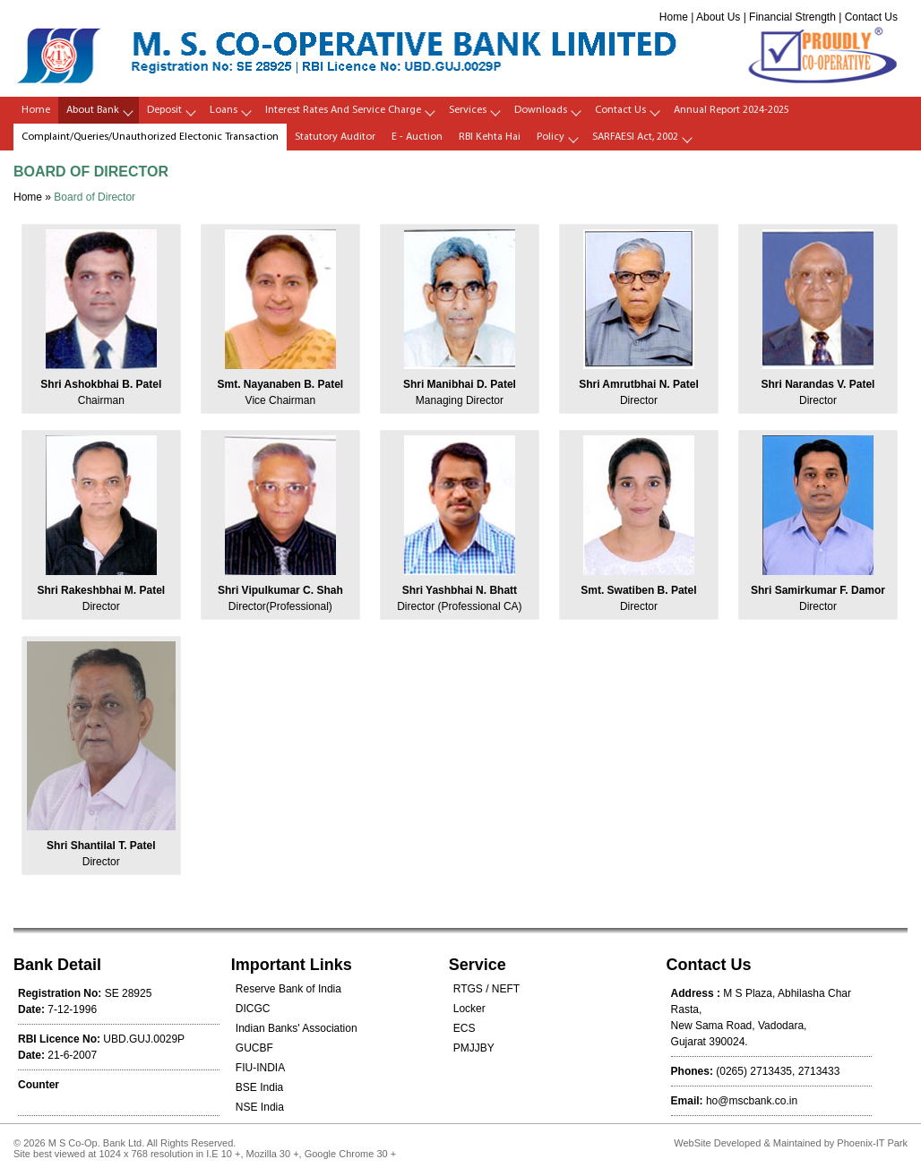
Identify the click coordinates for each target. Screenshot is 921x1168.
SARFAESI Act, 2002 (635, 137)
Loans (223, 110)
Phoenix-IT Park (872, 1143)
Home (673, 17)
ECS (464, 1028)
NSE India (260, 1107)
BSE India (259, 1087)
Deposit (164, 110)
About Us (718, 17)
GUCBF (254, 1048)
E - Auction (417, 137)
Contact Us (871, 17)
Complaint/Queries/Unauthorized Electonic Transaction (150, 137)
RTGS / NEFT (486, 989)
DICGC (253, 1008)
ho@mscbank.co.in (751, 1101)
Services (467, 110)
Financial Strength (792, 17)
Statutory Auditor (335, 137)
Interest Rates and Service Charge (343, 110)
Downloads (540, 110)
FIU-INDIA (260, 1067)
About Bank (92, 110)
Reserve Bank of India (288, 989)
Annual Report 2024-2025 (731, 110)
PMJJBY (474, 1048)
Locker (469, 1008)
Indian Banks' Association (296, 1028)
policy (550, 137)
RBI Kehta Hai (490, 137)
